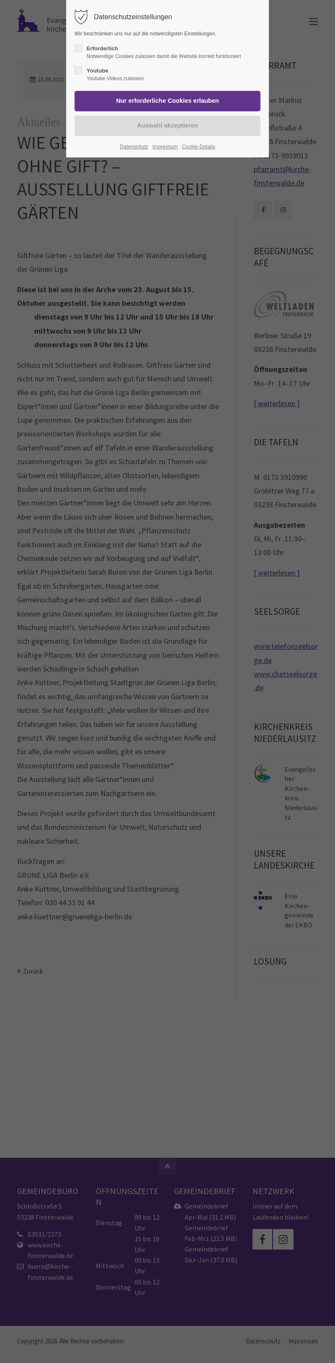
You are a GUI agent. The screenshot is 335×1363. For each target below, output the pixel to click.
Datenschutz (134, 147)
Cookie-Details (198, 147)
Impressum (165, 147)
